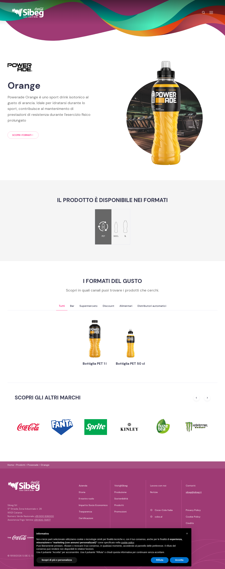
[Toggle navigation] (211, 12)
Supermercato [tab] (88, 306)
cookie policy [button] (127, 542)
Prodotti (20, 464)
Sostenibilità (121, 498)
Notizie (154, 492)
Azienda (83, 485)
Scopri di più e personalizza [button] (57, 560)
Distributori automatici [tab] (152, 306)
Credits (190, 523)
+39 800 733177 (42, 519)
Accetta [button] (179, 560)
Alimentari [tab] (125, 306)
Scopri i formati (23, 135)
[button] (187, 533)
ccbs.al (156, 516)
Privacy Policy (193, 510)
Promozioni (120, 511)
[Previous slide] (196, 398)
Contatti (190, 485)
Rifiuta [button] (159, 560)
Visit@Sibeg (121, 485)
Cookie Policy (193, 516)
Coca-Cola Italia (161, 510)
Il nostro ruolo (86, 498)
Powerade (33, 464)
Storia (82, 492)
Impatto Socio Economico (93, 505)
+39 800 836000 (44, 516)
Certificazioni (86, 518)
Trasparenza (85, 511)
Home (11, 464)
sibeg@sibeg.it (194, 492)
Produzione (120, 492)
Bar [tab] (72, 306)
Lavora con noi (158, 485)
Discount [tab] (108, 306)
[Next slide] (207, 398)
